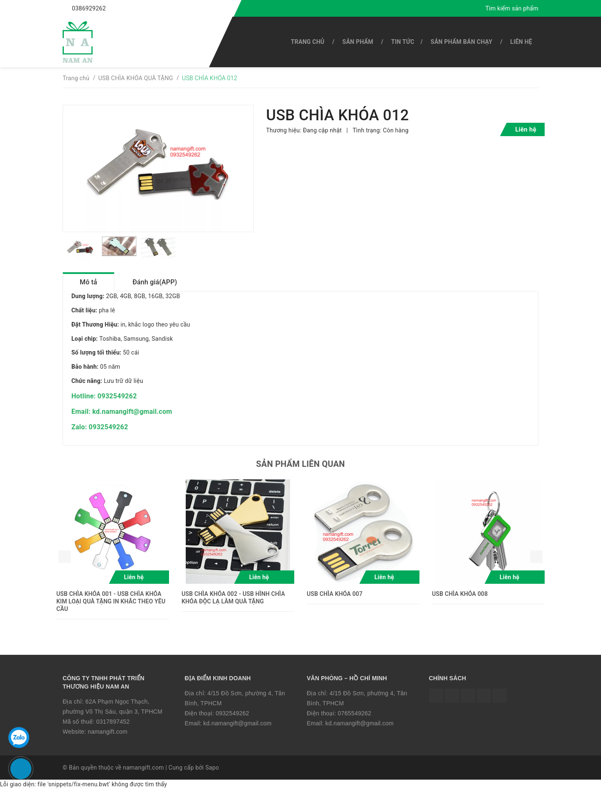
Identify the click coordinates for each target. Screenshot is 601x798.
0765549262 (354, 721)
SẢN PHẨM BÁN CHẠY (461, 41)
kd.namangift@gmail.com (237, 731)
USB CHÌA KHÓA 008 (460, 602)
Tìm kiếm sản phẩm (511, 8)
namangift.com (107, 739)
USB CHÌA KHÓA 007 (335, 602)
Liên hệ (521, 41)
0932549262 (232, 721)
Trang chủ (307, 41)
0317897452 (112, 730)
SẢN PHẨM (357, 41)
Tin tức (402, 41)
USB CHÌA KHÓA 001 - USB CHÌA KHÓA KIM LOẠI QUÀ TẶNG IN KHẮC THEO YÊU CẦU (110, 610)
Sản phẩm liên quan (300, 472)
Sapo (212, 776)
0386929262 (89, 8)
